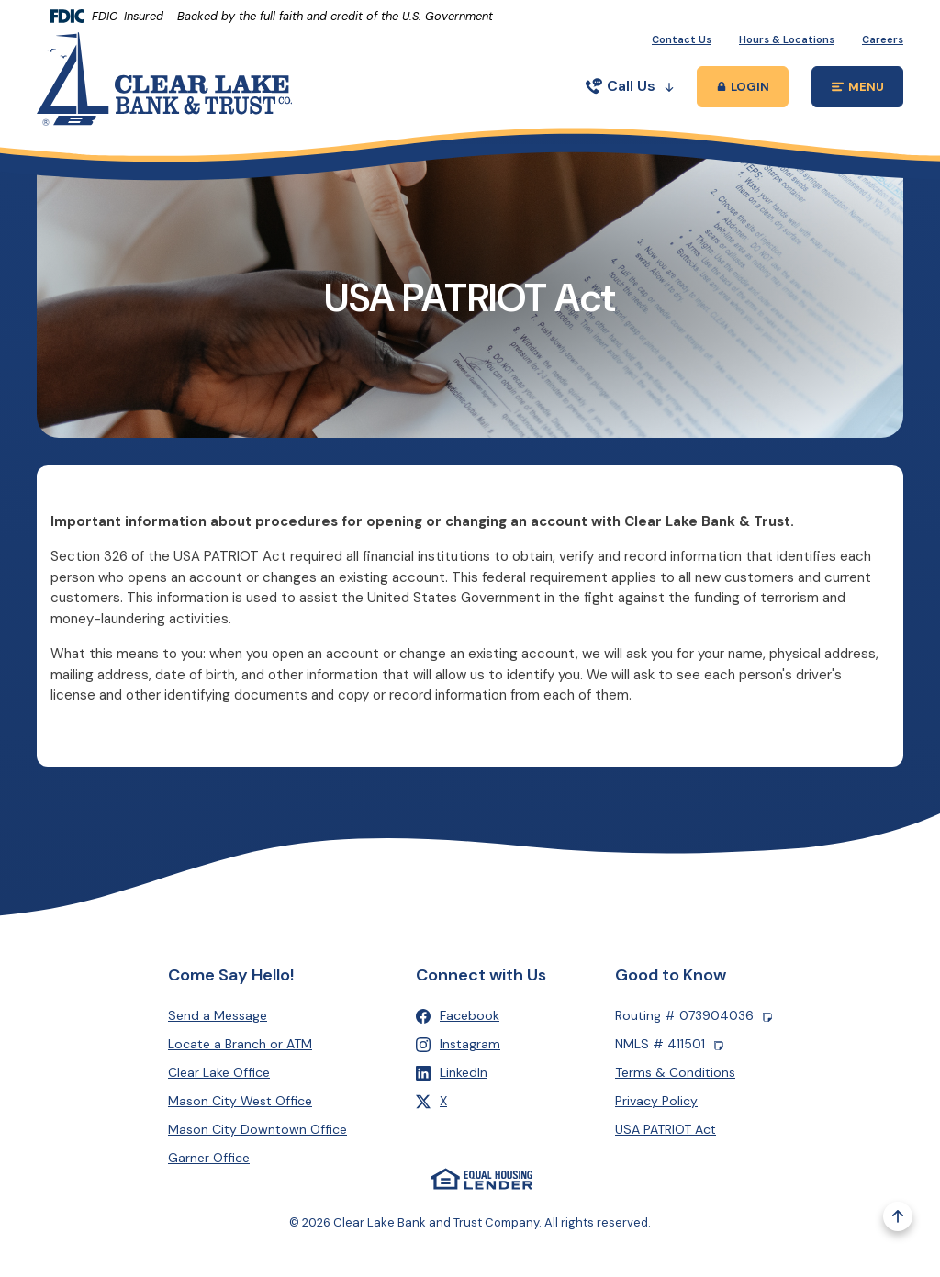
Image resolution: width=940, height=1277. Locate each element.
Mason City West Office (240, 1101)
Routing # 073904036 (693, 1016)
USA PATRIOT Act (665, 1130)
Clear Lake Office (219, 1073)
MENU (868, 89)
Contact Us (681, 39)
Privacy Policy (656, 1101)
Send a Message (217, 1016)
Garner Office (209, 1158)
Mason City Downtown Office (257, 1130)
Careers (882, 39)
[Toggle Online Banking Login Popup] (743, 86)
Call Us (630, 85)
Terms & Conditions (675, 1073)
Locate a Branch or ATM (240, 1044)
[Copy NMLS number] (718, 1045)
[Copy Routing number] (767, 1016)
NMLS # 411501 (669, 1045)
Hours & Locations (786, 39)
